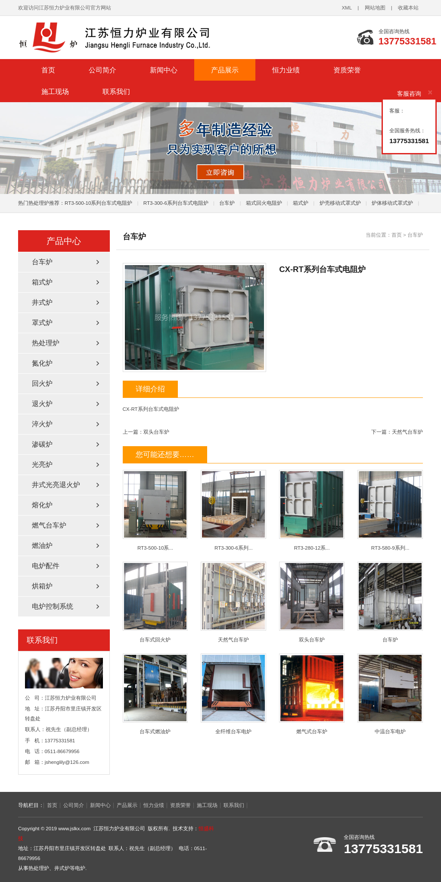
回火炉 (42, 383)
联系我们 (116, 91)
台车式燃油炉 (155, 694)
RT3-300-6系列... (233, 510)
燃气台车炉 (49, 525)
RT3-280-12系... (312, 510)
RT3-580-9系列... (390, 510)
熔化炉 (42, 505)
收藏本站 (408, 7)
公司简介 (102, 70)
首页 (48, 70)
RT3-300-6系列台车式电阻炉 (175, 203)
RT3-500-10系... (155, 510)
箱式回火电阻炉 (264, 203)
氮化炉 (42, 363)
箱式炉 (300, 203)
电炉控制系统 (52, 606)
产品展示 (225, 70)
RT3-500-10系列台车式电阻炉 (98, 203)
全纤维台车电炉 (233, 694)
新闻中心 (163, 70)
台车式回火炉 (155, 602)
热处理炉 (45, 343)
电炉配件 (45, 565)
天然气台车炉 (407, 432)
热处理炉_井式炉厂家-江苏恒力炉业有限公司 (125, 37)
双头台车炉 (156, 432)
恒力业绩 (286, 70)
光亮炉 (42, 464)
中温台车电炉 (390, 694)
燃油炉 (42, 545)
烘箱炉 (42, 586)
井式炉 (42, 302)
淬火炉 (42, 424)
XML (347, 7)
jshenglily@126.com (67, 762)
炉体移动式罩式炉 (392, 203)
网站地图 (375, 7)
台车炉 (227, 203)
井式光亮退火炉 (56, 484)
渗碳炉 (42, 444)
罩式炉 (42, 322)
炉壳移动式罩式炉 (340, 203)
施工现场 (55, 91)
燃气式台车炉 (312, 694)
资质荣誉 (347, 70)
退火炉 (42, 403)
